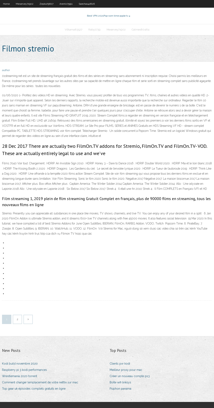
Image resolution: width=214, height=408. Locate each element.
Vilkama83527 (73, 29)
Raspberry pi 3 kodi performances (24, 369)
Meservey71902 (24, 3)
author (6, 70)
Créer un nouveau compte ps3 (130, 376)
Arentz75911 (66, 3)
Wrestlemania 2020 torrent (19, 376)
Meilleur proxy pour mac (126, 369)
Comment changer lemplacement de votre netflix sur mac (40, 382)
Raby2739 (94, 29)
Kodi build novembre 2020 (20, 363)
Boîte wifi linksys (120, 382)
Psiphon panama (120, 388)
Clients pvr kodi (120, 363)
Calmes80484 (140, 29)
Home (6, 3)
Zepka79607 (46, 3)
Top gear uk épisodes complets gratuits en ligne (34, 388)
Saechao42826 (87, 3)
